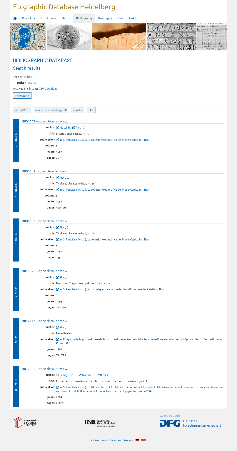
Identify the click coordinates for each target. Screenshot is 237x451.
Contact (95, 440)
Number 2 (16, 190)
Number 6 (16, 386)
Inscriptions (48, 18)
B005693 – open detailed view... (45, 221)
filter (91, 110)
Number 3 (16, 240)
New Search (22, 95)
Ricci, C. (80, 127)
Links (132, 18)
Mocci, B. (65, 127)
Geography (105, 18)
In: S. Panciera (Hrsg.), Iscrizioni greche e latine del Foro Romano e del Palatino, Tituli (112, 289)
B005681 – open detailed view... (45, 171)
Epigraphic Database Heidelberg (64, 6)
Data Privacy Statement (122, 440)
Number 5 (16, 339)
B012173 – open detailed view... (45, 321)
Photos (66, 18)
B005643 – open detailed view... (45, 121)
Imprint (104, 440)
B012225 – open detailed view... (45, 368)
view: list (77, 110)
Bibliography (84, 18)
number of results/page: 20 (51, 110)
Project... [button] (28, 18)
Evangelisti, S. (68, 375)
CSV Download (47, 88)
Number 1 (16, 140)
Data (120, 18)
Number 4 (16, 290)
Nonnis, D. (88, 375)
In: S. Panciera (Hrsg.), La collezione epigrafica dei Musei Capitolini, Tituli (104, 139)
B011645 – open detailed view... (45, 271)
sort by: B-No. (22, 110)
